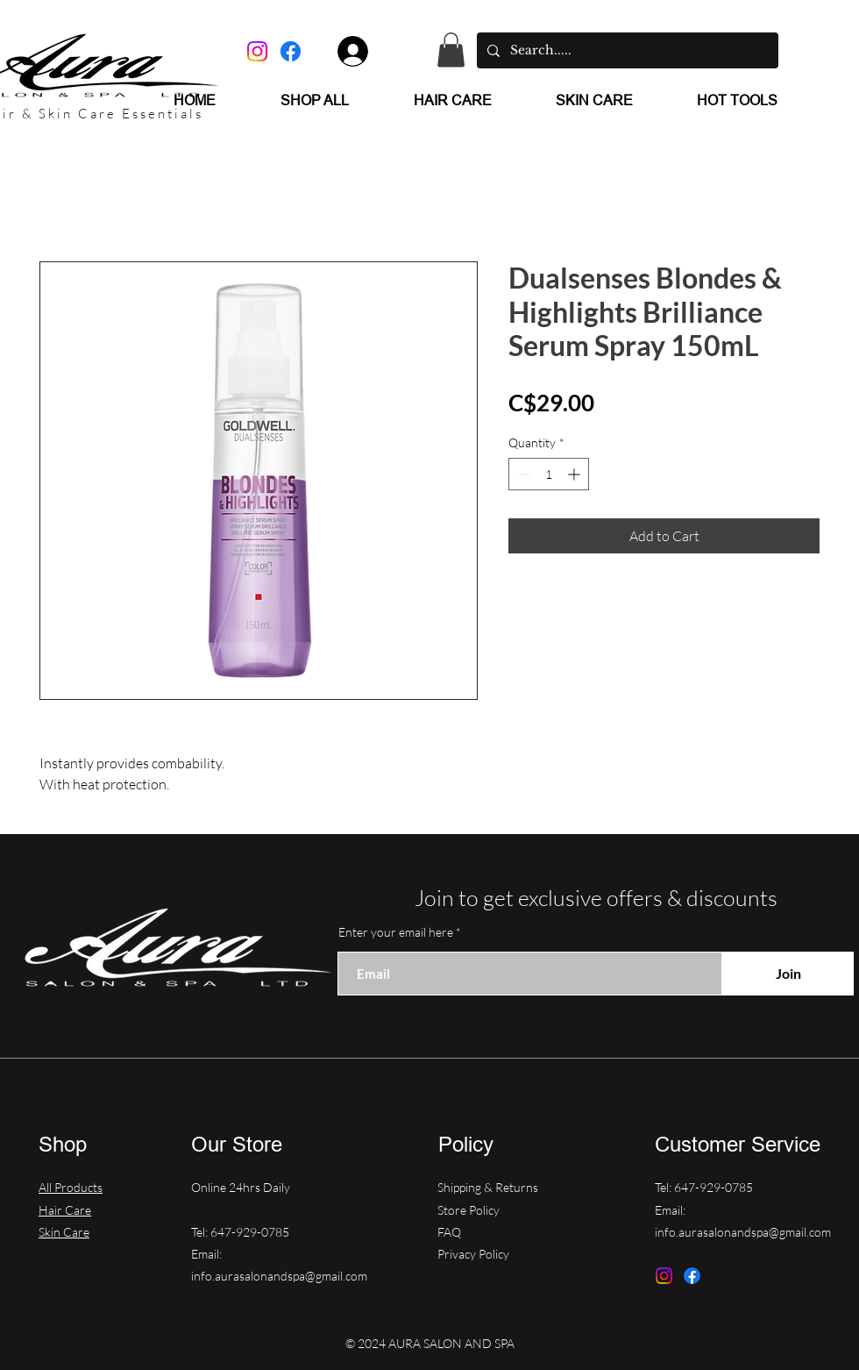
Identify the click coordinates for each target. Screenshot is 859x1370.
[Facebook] (290, 51)
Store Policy (469, 1209)
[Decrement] (522, 474)
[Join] (788, 973)
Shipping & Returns (489, 1187)
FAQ (449, 1231)
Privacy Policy (473, 1253)
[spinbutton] (548, 474)
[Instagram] (257, 51)
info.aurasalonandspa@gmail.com (279, 1275)
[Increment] (575, 474)
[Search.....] (626, 50)
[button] (451, 49)
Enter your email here (395, 932)
